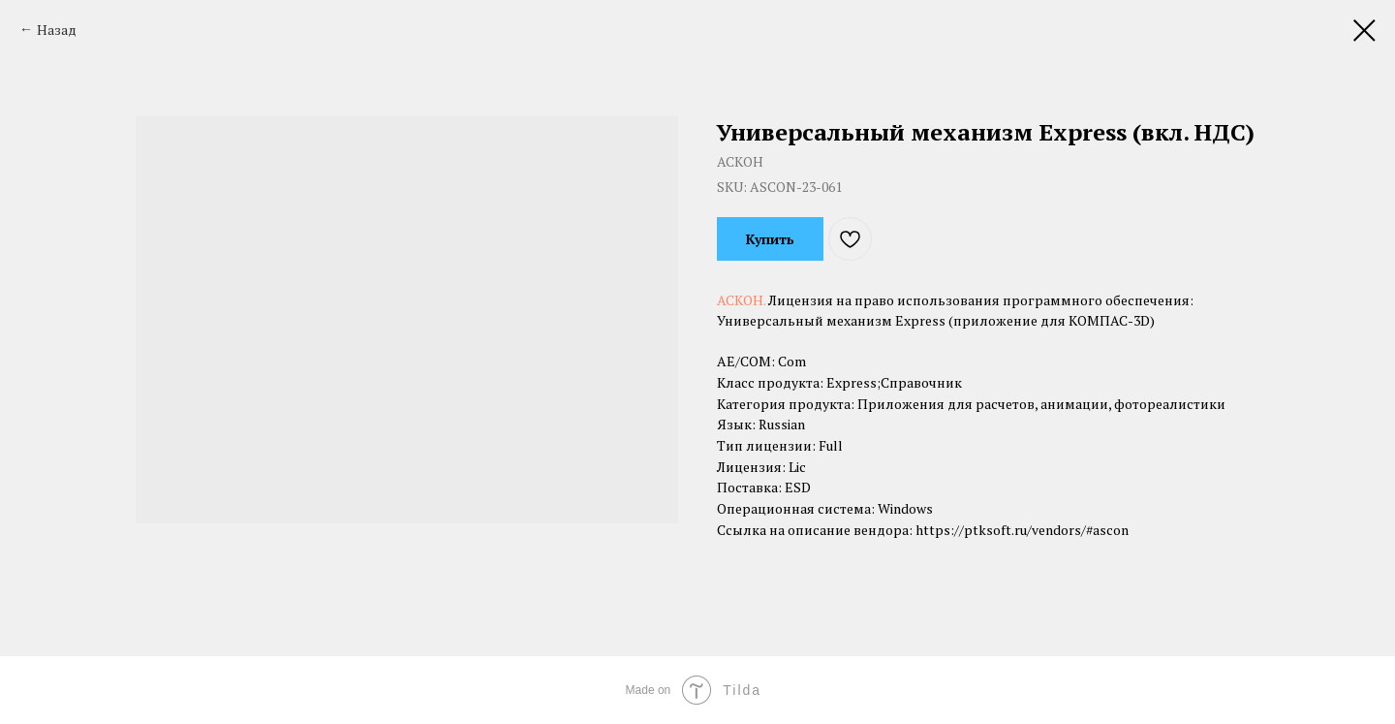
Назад (57, 29)
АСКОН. (742, 300)
